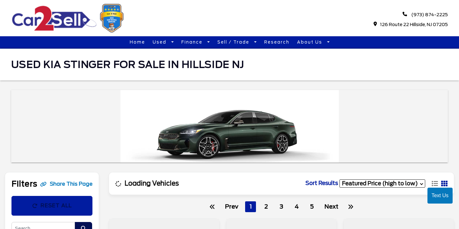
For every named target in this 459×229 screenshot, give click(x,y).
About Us (310, 42)
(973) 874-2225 (425, 14)
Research (276, 42)
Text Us (440, 195)
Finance (192, 42)
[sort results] (382, 183)
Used (160, 42)
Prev (231, 206)
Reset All (52, 206)
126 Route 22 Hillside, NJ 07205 (411, 24)
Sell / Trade (234, 42)
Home (137, 42)
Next (331, 206)
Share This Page (66, 184)
